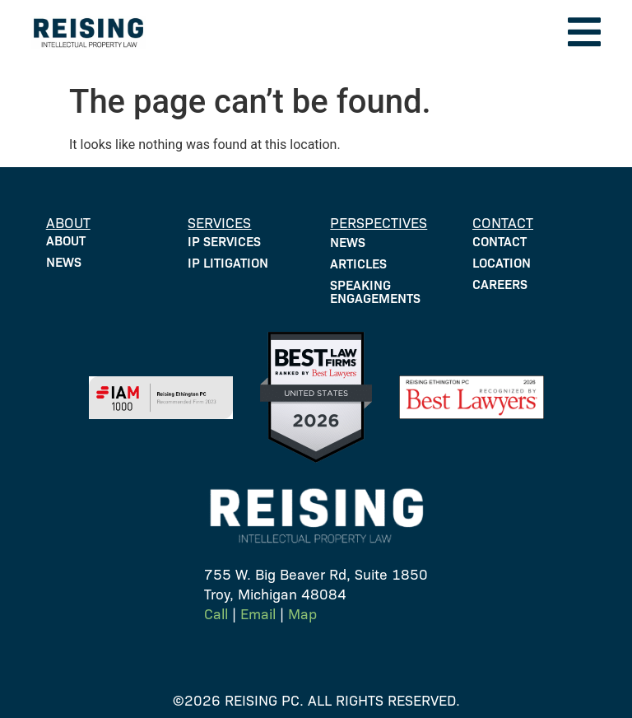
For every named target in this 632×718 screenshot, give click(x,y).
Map (302, 613)
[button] (584, 32)
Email (258, 613)
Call (216, 613)
